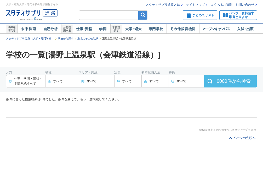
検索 (142, 15)
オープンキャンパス (216, 29)
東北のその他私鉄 (87, 38)
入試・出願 (245, 29)
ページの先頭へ (244, 138)
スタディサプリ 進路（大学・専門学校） (30, 38)
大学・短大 (133, 29)
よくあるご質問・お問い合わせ (232, 5)
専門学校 (156, 29)
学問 (103, 29)
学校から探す (65, 38)
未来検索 (29, 29)
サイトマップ (195, 5)
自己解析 (50, 29)
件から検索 (234, 81)
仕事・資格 (84, 29)
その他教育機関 (183, 29)
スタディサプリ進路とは (163, 5)
